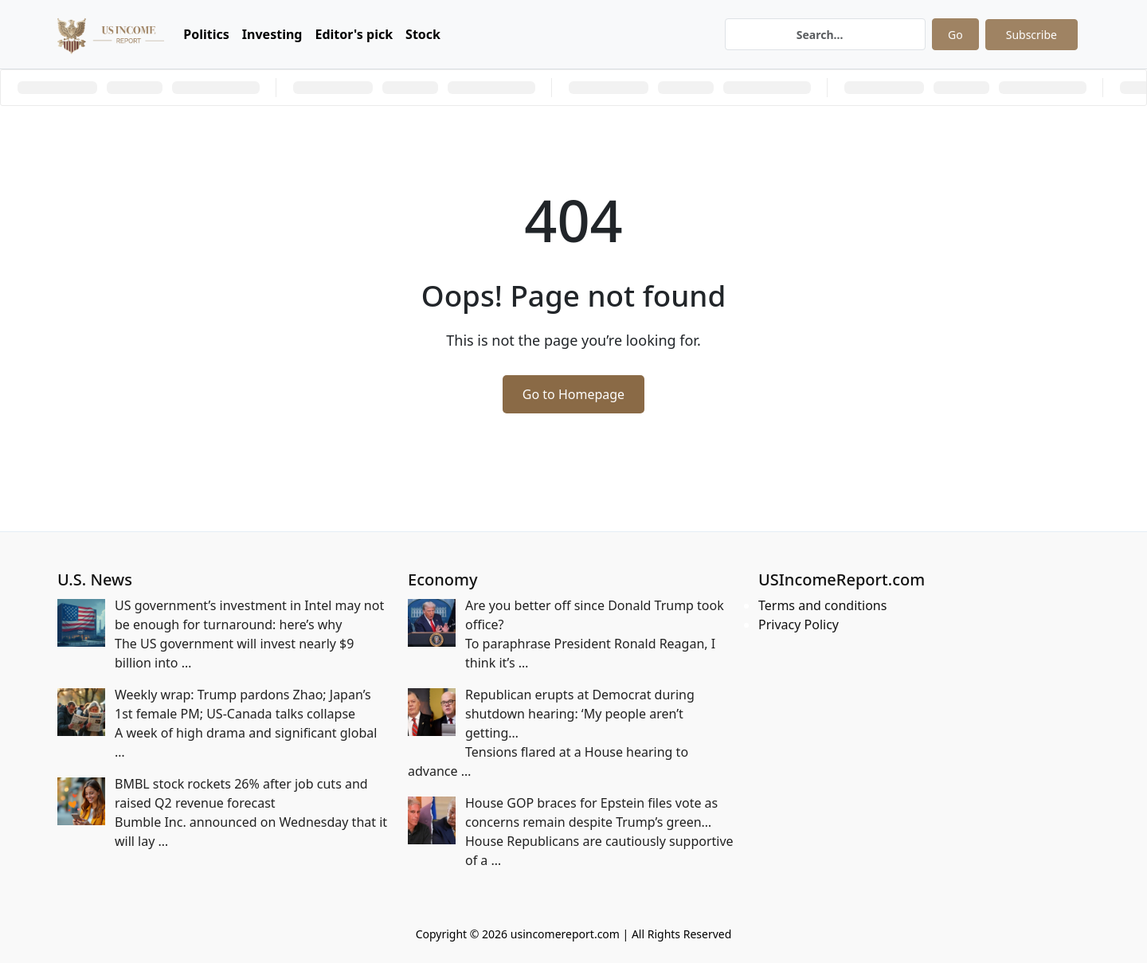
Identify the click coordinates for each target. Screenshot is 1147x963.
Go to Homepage (573, 394)
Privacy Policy (798, 624)
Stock (422, 34)
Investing (272, 34)
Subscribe (1031, 34)
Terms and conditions (822, 605)
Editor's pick (354, 34)
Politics (206, 34)
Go (955, 34)
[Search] (825, 34)
